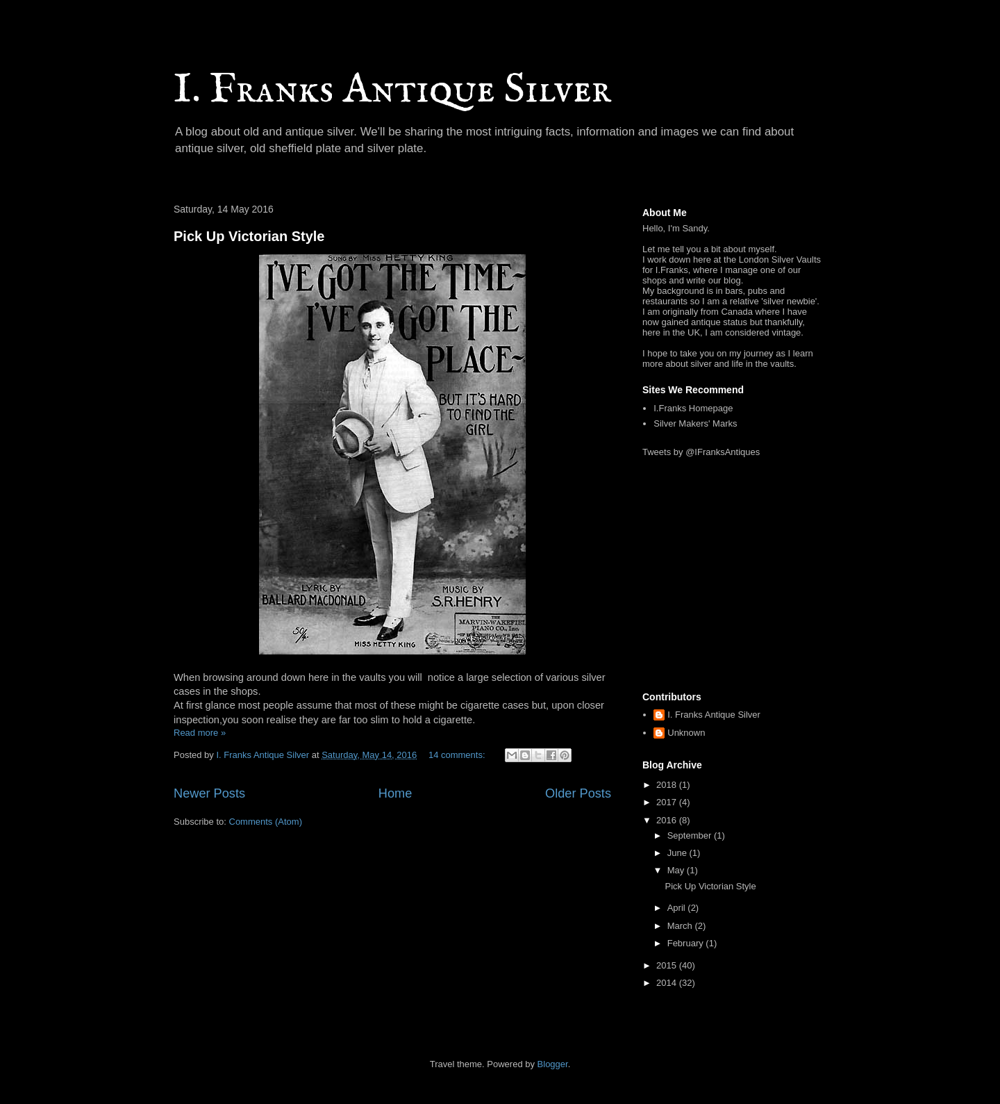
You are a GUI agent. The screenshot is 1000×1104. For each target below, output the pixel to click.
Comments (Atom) (265, 821)
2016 (667, 820)
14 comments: (458, 755)
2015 (667, 965)
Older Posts (578, 793)
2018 (667, 785)
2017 (667, 802)
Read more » (200, 732)
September (690, 835)
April (677, 908)
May (677, 870)
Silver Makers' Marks (695, 423)
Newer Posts (209, 793)
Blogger (553, 1064)
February (686, 943)
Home (395, 793)
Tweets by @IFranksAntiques (701, 452)
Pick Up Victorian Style (249, 236)
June (678, 853)
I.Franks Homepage (693, 408)
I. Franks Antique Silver (392, 90)
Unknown (686, 732)
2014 (667, 983)
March (681, 926)
